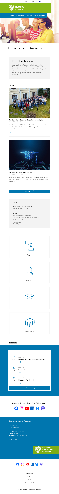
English (48, 1)
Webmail (33, 1)
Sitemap (29, 486)
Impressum (30, 470)
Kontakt (11, 439)
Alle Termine (28, 388)
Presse (29, 479)
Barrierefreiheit (29, 483)
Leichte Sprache (41, 1)
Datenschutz (29, 473)
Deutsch (44, 1)
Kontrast (26, 1)
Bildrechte (29, 476)
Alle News (28, 191)
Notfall (37, 1)
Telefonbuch (30, 1)
